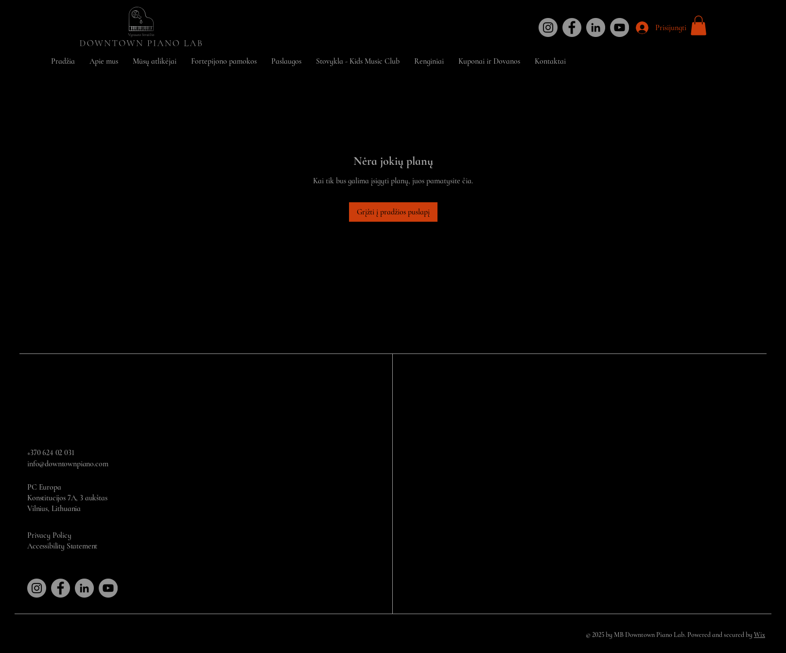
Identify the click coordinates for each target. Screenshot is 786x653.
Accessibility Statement (62, 546)
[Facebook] (571, 27)
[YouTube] (619, 27)
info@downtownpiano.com (67, 464)
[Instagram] (548, 27)
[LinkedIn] (595, 27)
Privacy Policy (49, 535)
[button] (698, 25)
